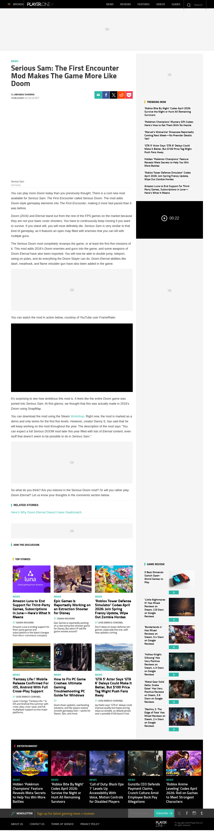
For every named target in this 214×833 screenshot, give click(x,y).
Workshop (77, 418)
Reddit (121, 96)
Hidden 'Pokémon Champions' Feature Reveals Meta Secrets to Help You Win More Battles (166, 164)
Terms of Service (62, 826)
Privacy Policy (89, 826)
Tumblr (201, 815)
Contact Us (37, 826)
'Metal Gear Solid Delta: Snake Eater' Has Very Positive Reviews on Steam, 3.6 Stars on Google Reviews (155, 694)
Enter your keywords (188, 5)
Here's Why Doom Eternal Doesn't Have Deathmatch (46, 514)
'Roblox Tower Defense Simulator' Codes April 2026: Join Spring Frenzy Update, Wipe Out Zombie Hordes (167, 177)
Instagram (194, 815)
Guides (176, 5)
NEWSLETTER (25, 815)
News (110, 5)
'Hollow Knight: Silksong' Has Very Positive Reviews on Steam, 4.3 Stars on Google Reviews (155, 666)
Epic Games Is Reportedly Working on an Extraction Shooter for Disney (72, 608)
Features (144, 5)
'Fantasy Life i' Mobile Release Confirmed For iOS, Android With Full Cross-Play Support (31, 686)
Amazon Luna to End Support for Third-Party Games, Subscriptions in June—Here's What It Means (167, 191)
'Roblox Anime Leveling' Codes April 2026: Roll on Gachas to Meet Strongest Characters (182, 794)
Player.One (52, 5)
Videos (160, 5)
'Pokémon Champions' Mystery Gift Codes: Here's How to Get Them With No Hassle (169, 125)
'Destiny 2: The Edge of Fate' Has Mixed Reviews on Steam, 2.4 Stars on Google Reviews (155, 721)
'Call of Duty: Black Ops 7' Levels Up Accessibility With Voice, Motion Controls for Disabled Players (106, 794)
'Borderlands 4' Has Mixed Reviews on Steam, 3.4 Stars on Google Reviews (155, 639)
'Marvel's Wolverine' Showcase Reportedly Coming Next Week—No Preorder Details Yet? (169, 137)
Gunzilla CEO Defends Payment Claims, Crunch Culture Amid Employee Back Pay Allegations (144, 794)
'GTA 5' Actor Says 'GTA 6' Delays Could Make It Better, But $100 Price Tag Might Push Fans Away (168, 150)
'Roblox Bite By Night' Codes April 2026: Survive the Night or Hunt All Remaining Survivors (167, 113)
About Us (17, 826)
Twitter (113, 96)
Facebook (106, 96)
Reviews (125, 5)
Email (98, 96)
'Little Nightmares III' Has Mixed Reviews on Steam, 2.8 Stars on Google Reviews (155, 611)
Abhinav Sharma (24, 96)
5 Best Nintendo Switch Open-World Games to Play (155, 584)
